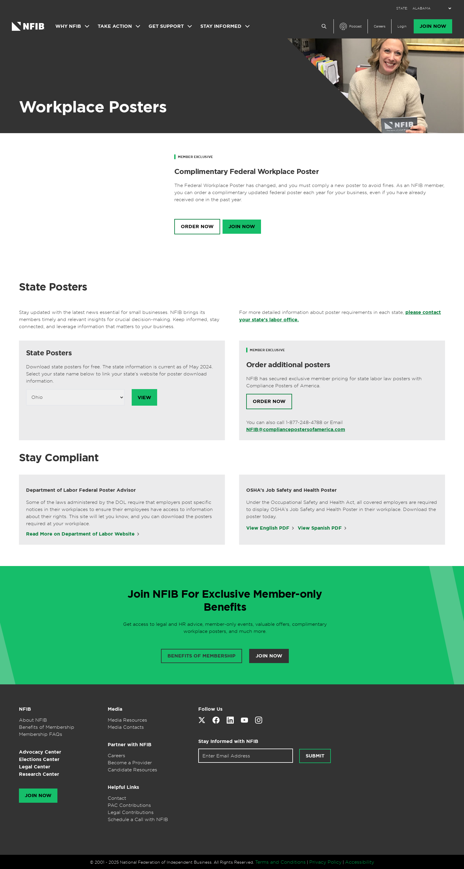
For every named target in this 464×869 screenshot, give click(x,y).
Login (402, 26)
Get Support (166, 26)
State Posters (53, 286)
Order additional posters (288, 365)
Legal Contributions (131, 812)
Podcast (355, 26)
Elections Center (39, 759)
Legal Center (34, 767)
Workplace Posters (93, 107)
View (144, 397)
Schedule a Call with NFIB (138, 819)
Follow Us (210, 709)
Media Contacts (126, 727)
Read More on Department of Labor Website (80, 534)
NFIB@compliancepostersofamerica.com (295, 429)
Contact (117, 798)
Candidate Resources (132, 770)
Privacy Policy (325, 862)
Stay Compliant (59, 457)
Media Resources (127, 720)
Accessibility (359, 862)
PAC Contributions (129, 805)
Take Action (115, 26)
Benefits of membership (201, 656)
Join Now (433, 26)
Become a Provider (130, 762)
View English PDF (267, 528)
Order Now (197, 226)
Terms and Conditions (280, 862)
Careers (379, 26)
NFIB (25, 709)
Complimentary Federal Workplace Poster (246, 171)
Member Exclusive (195, 157)
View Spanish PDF (320, 528)
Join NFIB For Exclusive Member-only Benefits (225, 600)
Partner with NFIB (130, 744)
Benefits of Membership (46, 727)
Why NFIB (68, 26)
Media (115, 709)
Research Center (39, 774)
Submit (315, 756)
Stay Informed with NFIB (228, 741)
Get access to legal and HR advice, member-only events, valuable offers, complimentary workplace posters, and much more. (225, 627)
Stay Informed (220, 26)
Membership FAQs (40, 734)
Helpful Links (123, 787)
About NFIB (33, 720)
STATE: (402, 8)
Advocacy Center (40, 752)
